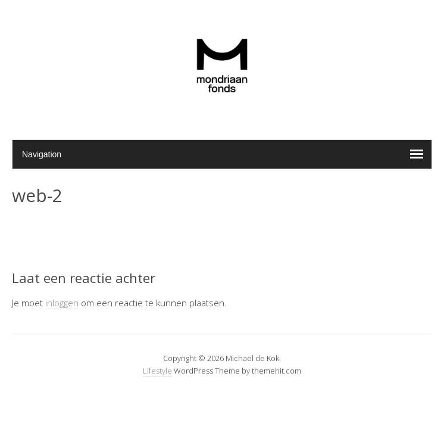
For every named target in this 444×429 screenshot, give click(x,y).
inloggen (62, 303)
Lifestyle (157, 370)
